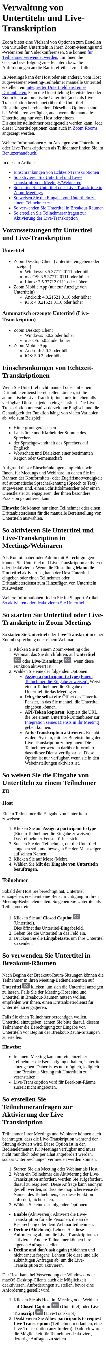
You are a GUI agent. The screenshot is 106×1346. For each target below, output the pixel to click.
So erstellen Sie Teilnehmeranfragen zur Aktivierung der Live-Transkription (50, 216)
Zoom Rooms (85, 128)
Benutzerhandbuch (19, 153)
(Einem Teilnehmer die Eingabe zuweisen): (59, 679)
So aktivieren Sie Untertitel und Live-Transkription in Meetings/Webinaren (48, 180)
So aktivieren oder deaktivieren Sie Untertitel (43, 602)
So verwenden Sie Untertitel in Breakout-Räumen (59, 208)
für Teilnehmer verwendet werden (47, 55)
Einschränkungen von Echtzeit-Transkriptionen (56, 172)
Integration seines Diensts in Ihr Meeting (62, 722)
